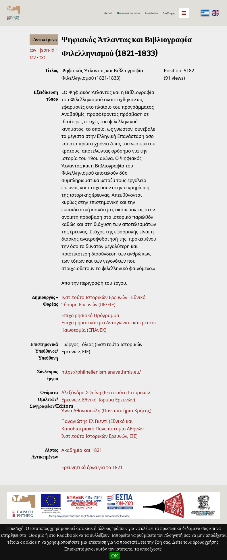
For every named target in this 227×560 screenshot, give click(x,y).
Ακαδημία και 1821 (81, 450)
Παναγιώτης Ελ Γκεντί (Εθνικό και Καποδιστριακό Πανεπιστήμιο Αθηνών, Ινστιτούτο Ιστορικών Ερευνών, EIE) (103, 428)
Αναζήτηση (168, 13)
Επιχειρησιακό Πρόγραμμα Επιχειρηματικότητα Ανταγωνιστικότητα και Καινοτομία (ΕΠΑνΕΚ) (108, 322)
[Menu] (184, 13)
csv (33, 50)
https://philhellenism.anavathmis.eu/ (101, 372)
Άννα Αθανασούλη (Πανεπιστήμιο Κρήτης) (106, 410)
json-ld (47, 50)
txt (42, 57)
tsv (33, 57)
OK (114, 556)
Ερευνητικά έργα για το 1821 (92, 467)
